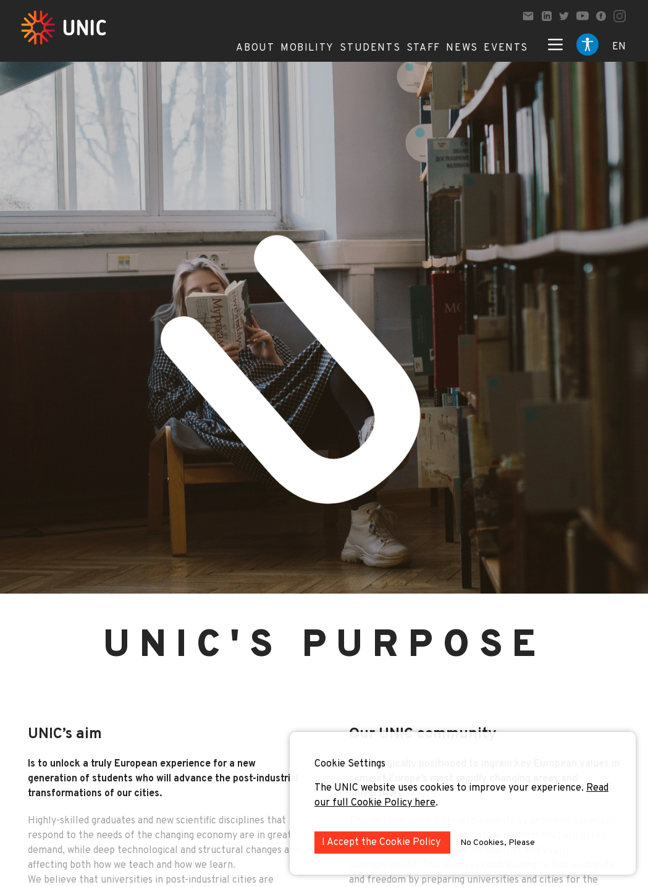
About (255, 48)
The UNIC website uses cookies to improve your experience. (450, 788)
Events (506, 48)
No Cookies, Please (497, 843)
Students (370, 48)
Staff (423, 48)
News (462, 48)
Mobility (307, 48)
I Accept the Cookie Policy (382, 842)
